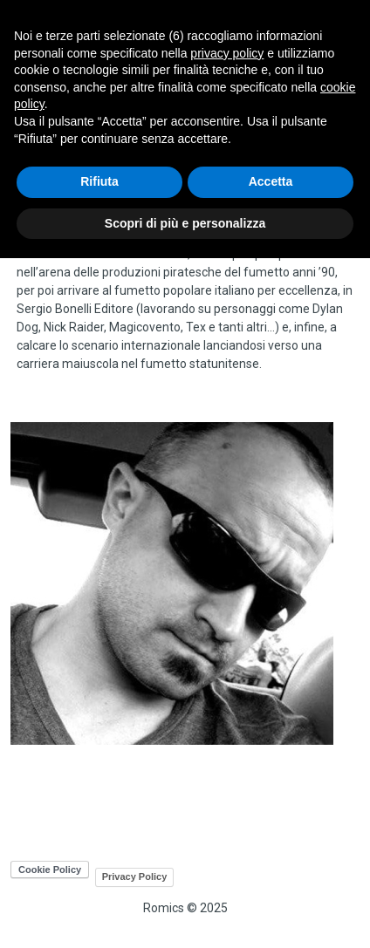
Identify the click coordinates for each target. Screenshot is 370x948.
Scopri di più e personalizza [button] (185, 223)
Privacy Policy (135, 876)
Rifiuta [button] (99, 181)
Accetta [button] (271, 181)
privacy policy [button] (227, 53)
